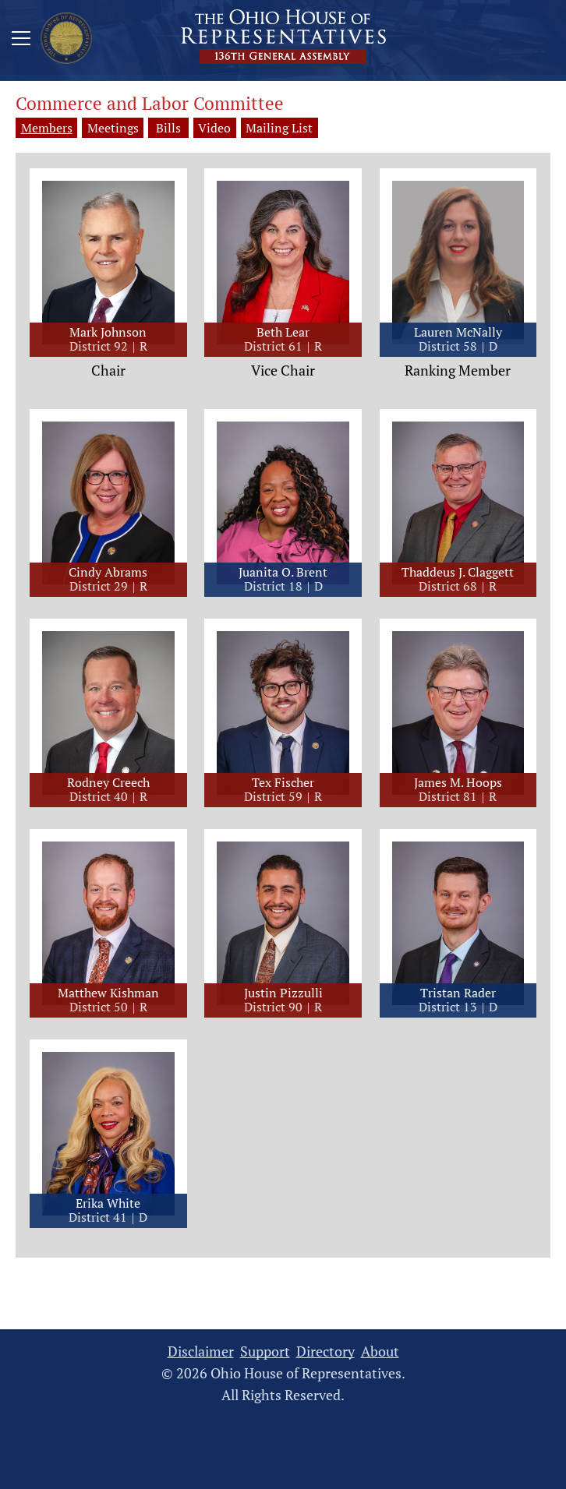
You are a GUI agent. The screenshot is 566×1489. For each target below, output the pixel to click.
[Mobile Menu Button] (21, 40)
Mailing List (322, 127)
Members (47, 127)
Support (265, 1352)
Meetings (114, 127)
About (380, 1352)
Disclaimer (201, 1352)
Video (248, 127)
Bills (180, 127)
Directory (325, 1352)
